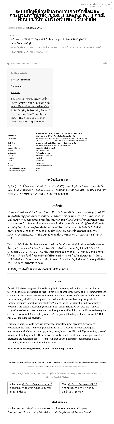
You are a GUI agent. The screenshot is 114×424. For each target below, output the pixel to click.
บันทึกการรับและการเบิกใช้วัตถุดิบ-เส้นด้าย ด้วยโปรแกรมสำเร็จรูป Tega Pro (79, 388)
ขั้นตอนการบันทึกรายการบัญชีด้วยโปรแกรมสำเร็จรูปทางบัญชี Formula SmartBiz (50, 412)
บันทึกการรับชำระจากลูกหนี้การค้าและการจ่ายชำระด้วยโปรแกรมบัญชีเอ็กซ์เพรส (31, 388)
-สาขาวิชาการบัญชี (21, 43)
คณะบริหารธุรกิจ (75, 39)
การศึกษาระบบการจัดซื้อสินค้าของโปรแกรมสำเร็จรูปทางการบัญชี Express (47, 408)
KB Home (16, 39)
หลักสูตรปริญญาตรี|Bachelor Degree (43, 39)
